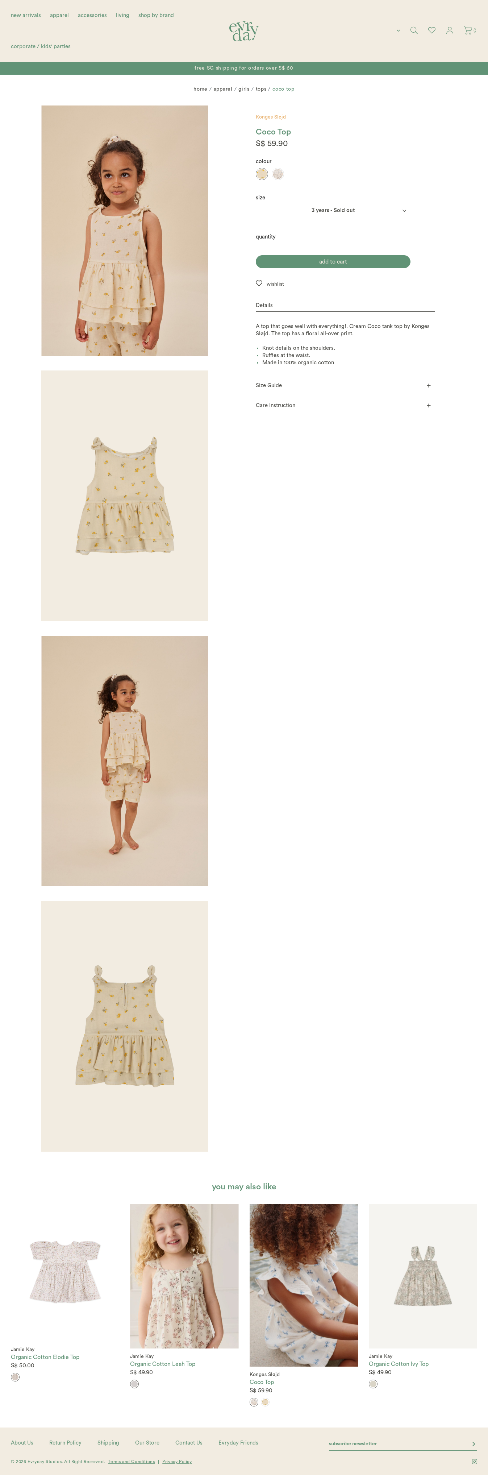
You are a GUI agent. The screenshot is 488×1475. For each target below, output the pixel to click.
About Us (22, 1443)
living (122, 15)
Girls (244, 89)
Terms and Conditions (131, 1461)
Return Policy (65, 1443)
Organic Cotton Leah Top (162, 1364)
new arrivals (26, 15)
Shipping (108, 1443)
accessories (92, 15)
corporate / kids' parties (41, 46)
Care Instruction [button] (343, 405)
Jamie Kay (22, 1349)
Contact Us (189, 1443)
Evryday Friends (238, 1443)
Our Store (147, 1443)
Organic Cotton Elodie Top (45, 1357)
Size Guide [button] (343, 385)
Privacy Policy (177, 1461)
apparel (59, 15)
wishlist (275, 284)
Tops (261, 89)
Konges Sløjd (271, 117)
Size (260, 197)
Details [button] (264, 305)
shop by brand (156, 15)
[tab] (345, 305)
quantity (266, 237)
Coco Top (262, 1382)
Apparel (223, 89)
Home (200, 89)
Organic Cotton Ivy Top (399, 1364)
